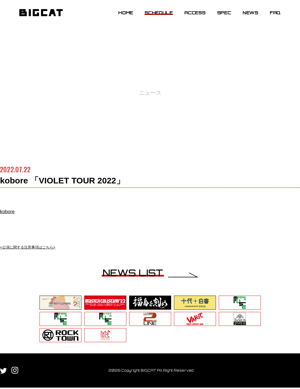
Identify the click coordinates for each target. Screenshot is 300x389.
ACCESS (190, 17)
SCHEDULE (155, 17)
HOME (121, 17)
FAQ (271, 17)
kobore (10, 211)
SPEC (220, 17)
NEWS (246, 17)
